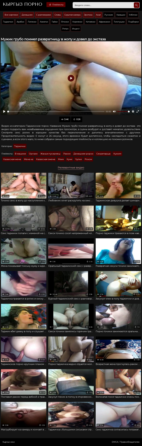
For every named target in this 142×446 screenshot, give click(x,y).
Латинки (32, 22)
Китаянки (90, 22)
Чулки (78, 159)
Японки (65, 22)
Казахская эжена (45, 159)
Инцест (76, 28)
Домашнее (27, 15)
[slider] (56, 111)
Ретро (65, 28)
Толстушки (119, 22)
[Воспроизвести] (4, 111)
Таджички (8, 22)
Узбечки (133, 15)
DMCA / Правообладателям (126, 442)
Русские (108, 15)
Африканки (104, 22)
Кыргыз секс (8, 442)
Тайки (55, 22)
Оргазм (33, 153)
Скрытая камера (72, 15)
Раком (66, 153)
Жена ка (28, 159)
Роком (88, 159)
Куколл (117, 153)
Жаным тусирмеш (50, 153)
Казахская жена (12, 159)
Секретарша (103, 153)
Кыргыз (22, 4)
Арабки (20, 22)
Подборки (133, 22)
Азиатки (44, 22)
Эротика (88, 15)
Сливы (57, 15)
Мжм (61, 159)
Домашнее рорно (83, 153)
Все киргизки (11, 15)
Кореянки (77, 22)
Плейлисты (56, 4)
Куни (69, 159)
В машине (20, 153)
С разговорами (43, 15)
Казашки (120, 15)
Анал (98, 15)
